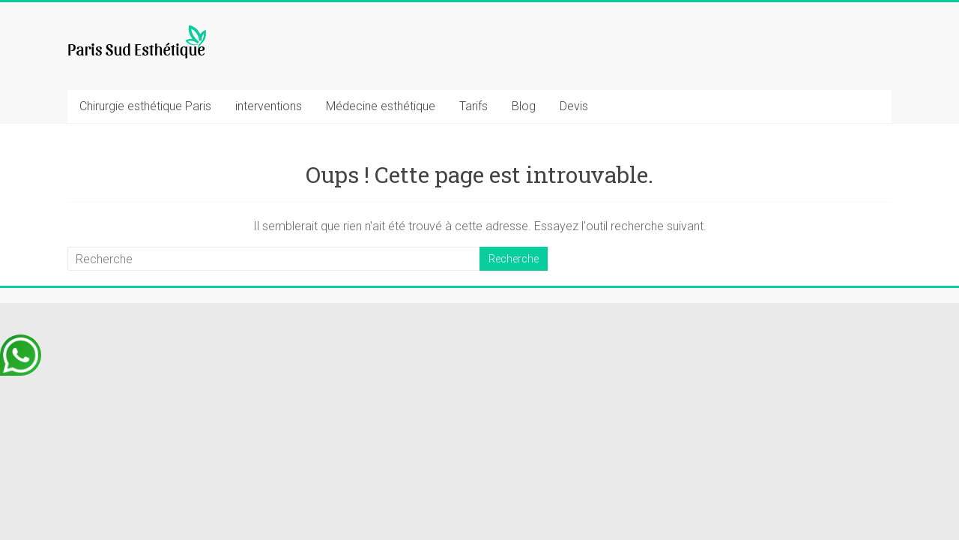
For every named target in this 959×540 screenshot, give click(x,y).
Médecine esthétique (380, 106)
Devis (574, 106)
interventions (268, 106)
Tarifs (473, 106)
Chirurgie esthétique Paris (145, 106)
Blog (524, 106)
